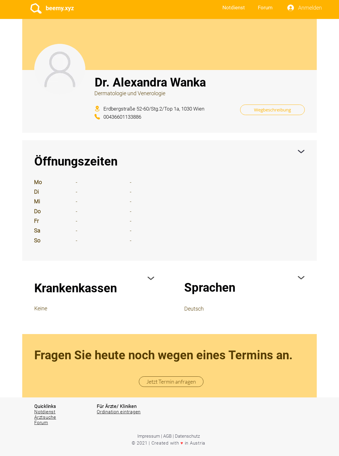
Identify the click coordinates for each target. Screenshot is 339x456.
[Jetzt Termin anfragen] (171, 381)
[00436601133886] (126, 116)
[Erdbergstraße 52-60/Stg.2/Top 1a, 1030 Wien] (163, 108)
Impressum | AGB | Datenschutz (168, 436)
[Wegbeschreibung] (272, 110)
